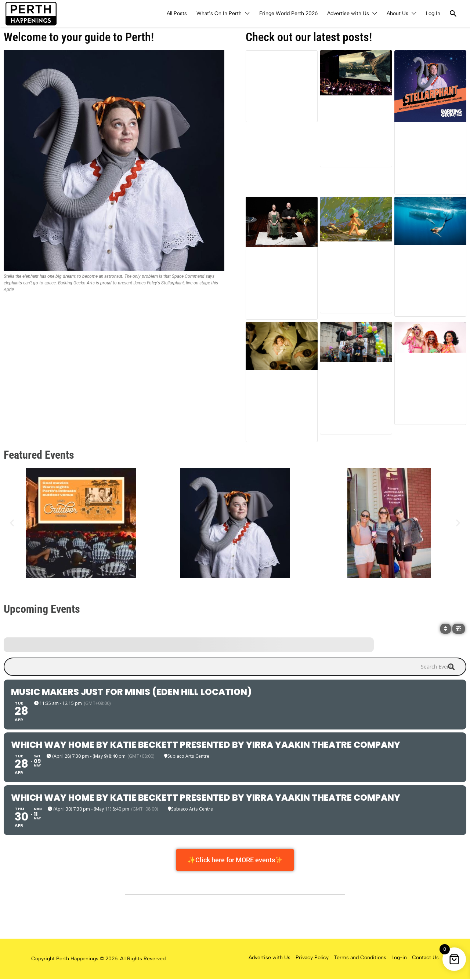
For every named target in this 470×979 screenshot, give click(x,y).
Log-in (399, 957)
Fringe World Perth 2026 (288, 13)
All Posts (177, 13)
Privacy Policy (312, 957)
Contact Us (425, 957)
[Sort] (445, 629)
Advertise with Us (348, 13)
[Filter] (458, 629)
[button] (12, 522)
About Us (397, 13)
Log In (433, 13)
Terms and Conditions (360, 957)
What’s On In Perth (219, 13)
